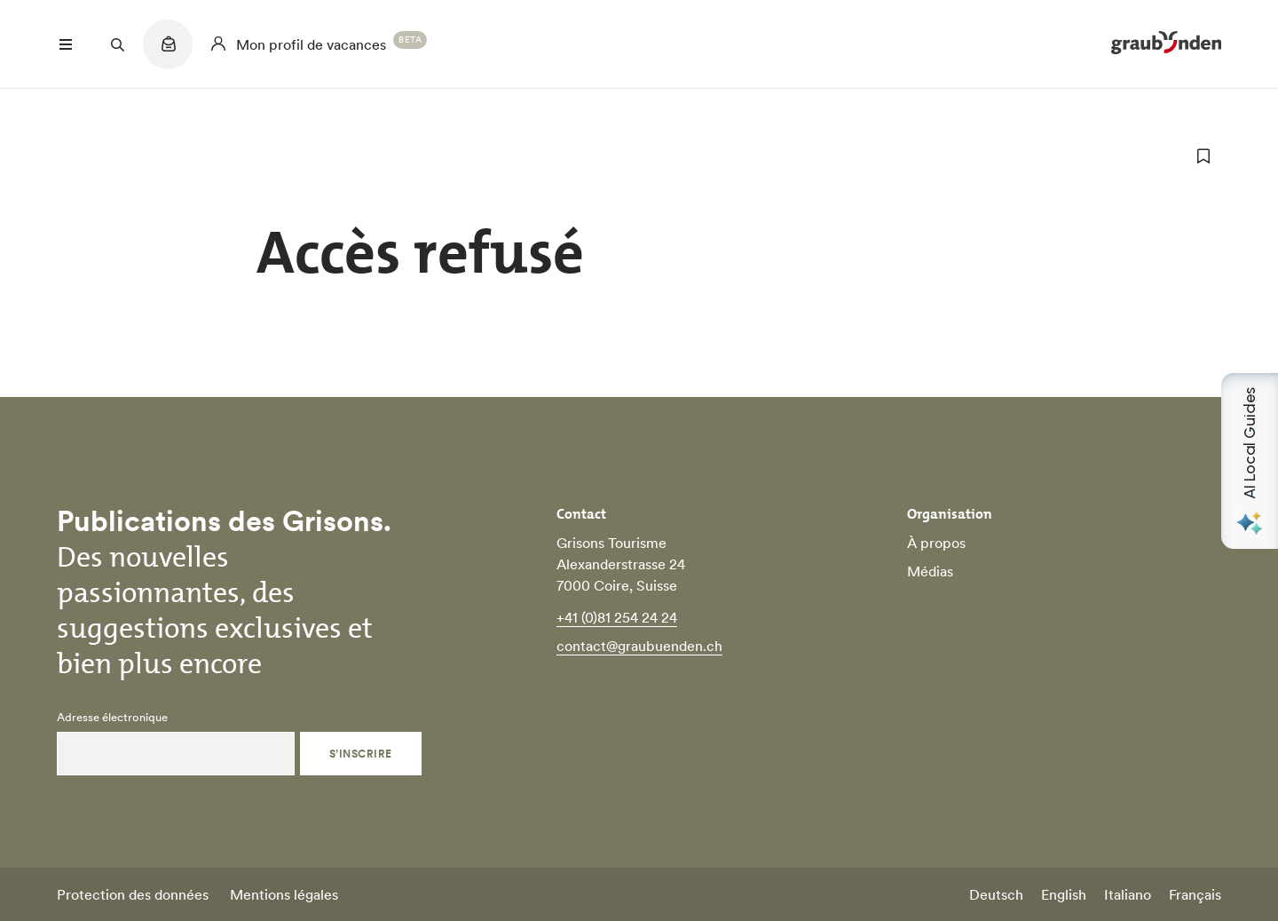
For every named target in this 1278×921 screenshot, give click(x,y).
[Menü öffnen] (66, 44)
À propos (936, 543)
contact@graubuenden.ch (639, 646)
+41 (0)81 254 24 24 (616, 617)
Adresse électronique (112, 718)
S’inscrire (360, 753)
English (1063, 894)
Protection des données (133, 894)
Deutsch (996, 894)
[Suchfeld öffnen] (117, 44)
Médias (930, 571)
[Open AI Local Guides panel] (1249, 461)
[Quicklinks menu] (167, 53)
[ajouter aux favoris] (1203, 156)
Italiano (1127, 894)
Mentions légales (284, 894)
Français (1195, 894)
